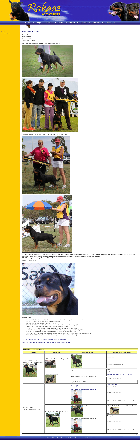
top (137, 434)
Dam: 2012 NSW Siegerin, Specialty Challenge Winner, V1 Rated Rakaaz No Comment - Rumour (46, 342)
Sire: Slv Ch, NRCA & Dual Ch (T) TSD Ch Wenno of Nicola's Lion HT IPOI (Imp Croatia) (44, 339)
